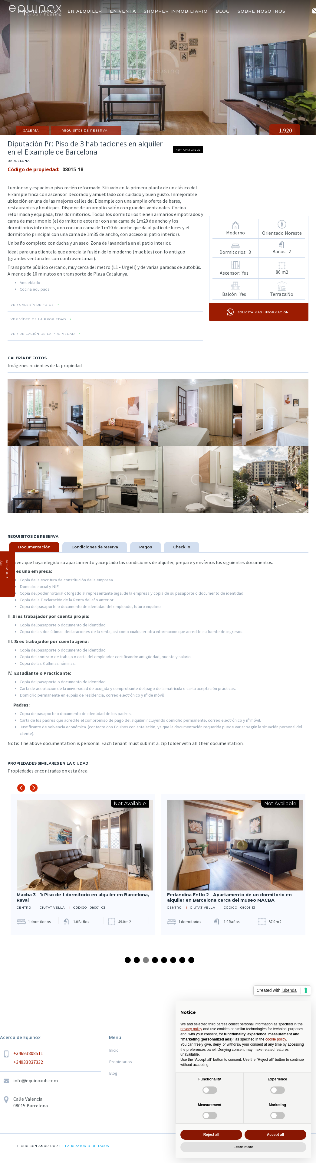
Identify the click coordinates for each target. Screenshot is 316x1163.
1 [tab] (128, 960)
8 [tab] (191, 960)
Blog (113, 1073)
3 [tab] (146, 960)
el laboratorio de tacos (83, 1146)
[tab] (34, 547)
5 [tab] (164, 960)
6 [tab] (173, 960)
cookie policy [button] (275, 1039)
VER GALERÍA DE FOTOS (32, 304)
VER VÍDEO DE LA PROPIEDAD (38, 319)
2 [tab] (137, 960)
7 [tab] (182, 960)
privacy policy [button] (191, 1029)
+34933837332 (28, 1062)
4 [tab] (155, 960)
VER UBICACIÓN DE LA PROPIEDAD (43, 333)
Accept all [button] (275, 1134)
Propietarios (120, 1061)
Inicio (114, 1050)
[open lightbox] (45, 412)
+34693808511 (28, 1053)
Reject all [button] (211, 1134)
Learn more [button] (243, 1147)
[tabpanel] (83, 864)
